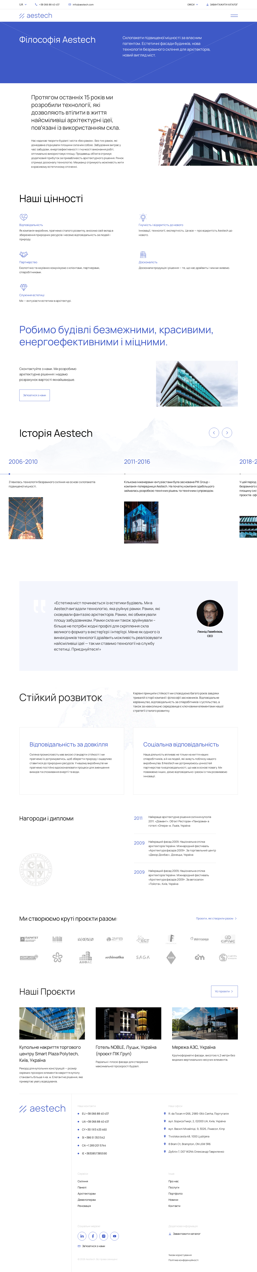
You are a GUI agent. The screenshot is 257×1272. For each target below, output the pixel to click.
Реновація (84, 1206)
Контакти (174, 1206)
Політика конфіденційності (183, 1260)
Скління (83, 1181)
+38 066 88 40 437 (95, 1114)
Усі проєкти (224, 991)
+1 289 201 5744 (94, 1145)
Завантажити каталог (187, 1234)
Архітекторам (87, 1193)
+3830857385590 (94, 1153)
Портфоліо (176, 1193)
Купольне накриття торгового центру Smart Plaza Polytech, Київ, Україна (50, 1053)
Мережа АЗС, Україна (193, 1047)
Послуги (174, 1187)
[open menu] (234, 15)
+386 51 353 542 (93, 1137)
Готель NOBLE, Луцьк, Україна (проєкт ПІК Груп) (126, 1050)
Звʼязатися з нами (34, 395)
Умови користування (180, 1255)
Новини (173, 1200)
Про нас (174, 1181)
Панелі (82, 1187)
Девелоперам (87, 1200)
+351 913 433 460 (94, 1129)
